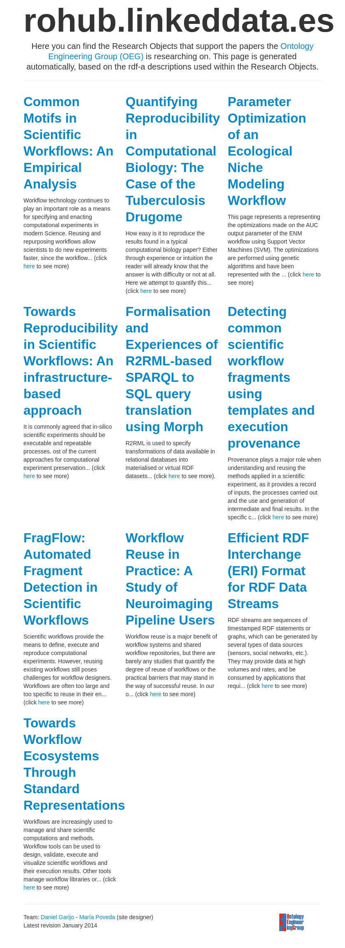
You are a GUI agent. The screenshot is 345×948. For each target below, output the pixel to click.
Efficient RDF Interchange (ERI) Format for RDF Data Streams (268, 570)
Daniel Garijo (57, 917)
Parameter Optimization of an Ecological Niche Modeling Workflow (267, 151)
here (29, 266)
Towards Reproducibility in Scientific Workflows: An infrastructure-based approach (70, 361)
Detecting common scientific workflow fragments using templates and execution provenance (271, 377)
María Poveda (97, 917)
